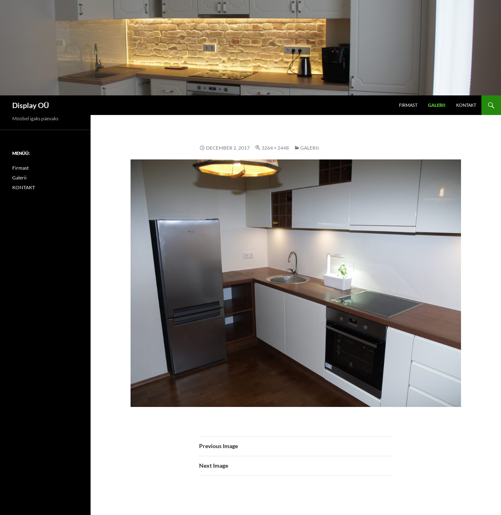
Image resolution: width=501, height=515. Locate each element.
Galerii (437, 105)
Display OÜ (30, 105)
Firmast (408, 105)
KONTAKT (466, 105)
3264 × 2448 (275, 148)
